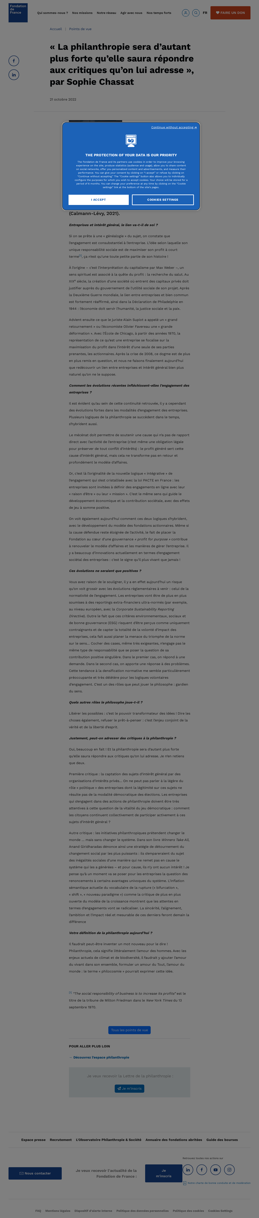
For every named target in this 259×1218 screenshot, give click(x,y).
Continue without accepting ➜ (174, 127)
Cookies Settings (162, 199)
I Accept (98, 199)
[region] (131, 166)
